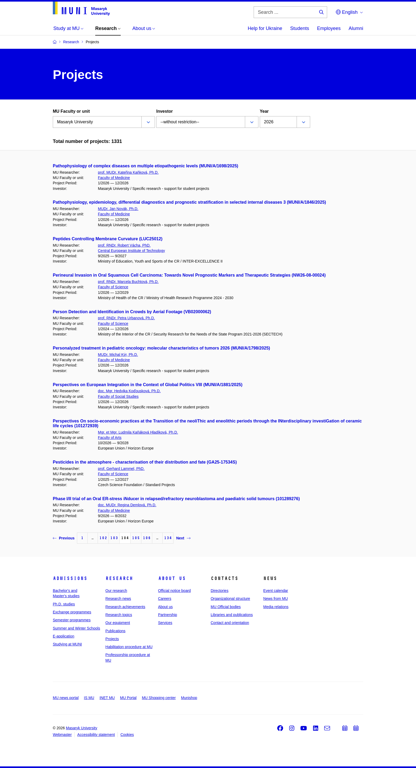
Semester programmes (71, 620)
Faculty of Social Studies (118, 396)
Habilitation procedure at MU (128, 647)
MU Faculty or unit (71, 111)
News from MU (275, 598)
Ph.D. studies (64, 604)
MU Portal (128, 698)
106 (147, 538)
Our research (116, 590)
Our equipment (117, 623)
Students (299, 28)
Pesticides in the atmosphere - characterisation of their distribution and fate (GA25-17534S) (145, 462)
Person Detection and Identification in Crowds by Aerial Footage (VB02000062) (132, 311)
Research (119, 578)
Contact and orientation (230, 623)
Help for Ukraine (265, 28)
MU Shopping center (159, 698)
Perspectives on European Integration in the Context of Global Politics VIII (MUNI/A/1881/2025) (147, 384)
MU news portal (66, 698)
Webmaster (62, 734)
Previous (64, 538)
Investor (164, 111)
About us (172, 578)
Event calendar (275, 590)
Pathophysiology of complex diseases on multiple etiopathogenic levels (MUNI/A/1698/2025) (145, 166)
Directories (219, 590)
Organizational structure (230, 598)
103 (114, 538)
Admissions (70, 578)
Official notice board (174, 590)
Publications (115, 631)
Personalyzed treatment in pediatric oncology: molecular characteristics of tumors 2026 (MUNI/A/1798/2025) (161, 348)
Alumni (356, 28)
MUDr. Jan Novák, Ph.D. (118, 209)
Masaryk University (81, 728)
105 (136, 538)
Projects (112, 639)
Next (183, 538)
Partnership (167, 615)
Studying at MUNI (67, 644)
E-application (63, 636)
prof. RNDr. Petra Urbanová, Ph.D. (126, 318)
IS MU (89, 698)
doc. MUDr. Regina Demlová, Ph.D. (127, 505)
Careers (164, 598)
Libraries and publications (232, 615)
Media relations (275, 607)
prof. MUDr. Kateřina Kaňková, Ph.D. (128, 172)
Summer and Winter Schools (76, 628)
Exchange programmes (72, 612)
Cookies (127, 734)
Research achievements (125, 607)
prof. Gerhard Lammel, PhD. (121, 468)
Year (264, 111)
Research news (118, 598)
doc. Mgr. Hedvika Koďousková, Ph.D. (129, 391)
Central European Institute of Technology (131, 250)
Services (165, 623)
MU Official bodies (226, 607)
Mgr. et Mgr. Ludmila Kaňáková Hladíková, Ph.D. (138, 432)
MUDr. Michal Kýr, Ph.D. (118, 354)
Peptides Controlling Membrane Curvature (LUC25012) (107, 239)
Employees (329, 28)
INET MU (107, 698)
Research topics (118, 615)
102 (103, 538)
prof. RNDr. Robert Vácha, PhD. (124, 245)
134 (168, 538)
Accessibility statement (96, 734)
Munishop (189, 698)
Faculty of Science (113, 287)
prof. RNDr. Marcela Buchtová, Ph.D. (128, 282)
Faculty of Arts (110, 437)
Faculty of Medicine (114, 178)
